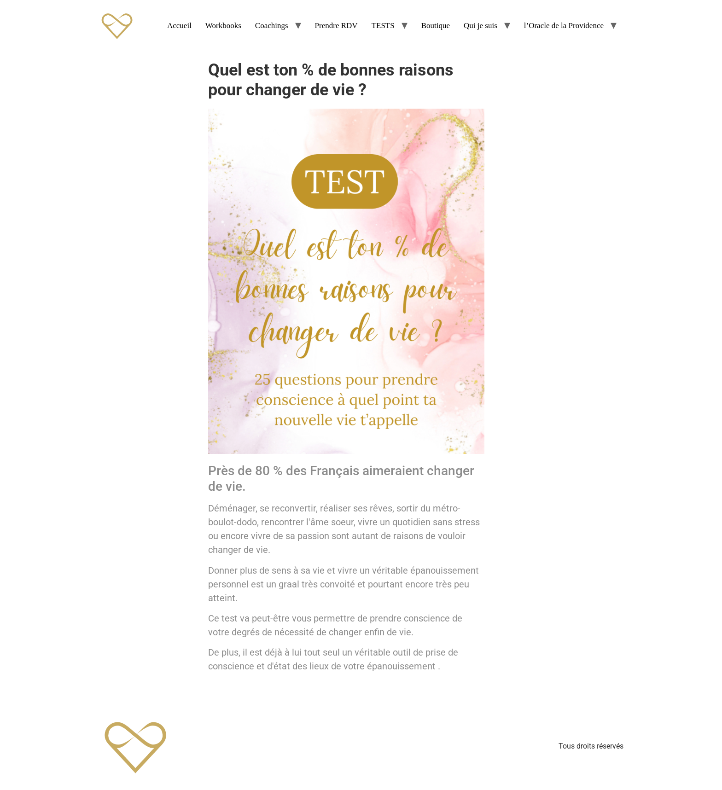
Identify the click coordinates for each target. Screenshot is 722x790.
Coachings (271, 25)
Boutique (435, 25)
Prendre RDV (336, 25)
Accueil (179, 25)
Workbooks (223, 25)
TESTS (383, 25)
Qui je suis (480, 25)
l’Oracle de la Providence (564, 25)
